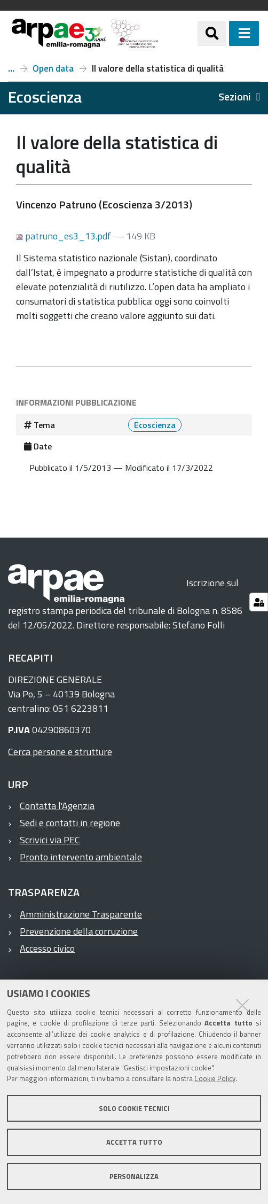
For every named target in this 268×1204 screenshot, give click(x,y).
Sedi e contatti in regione (70, 822)
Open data (53, 68)
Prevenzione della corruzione (79, 931)
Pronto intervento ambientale (81, 857)
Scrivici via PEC (50, 840)
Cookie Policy (214, 1078)
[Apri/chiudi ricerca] (212, 33)
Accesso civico (47, 948)
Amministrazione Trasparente (81, 914)
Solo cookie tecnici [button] (134, 1108)
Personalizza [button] (134, 1176)
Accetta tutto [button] (134, 1142)
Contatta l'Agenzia (57, 805)
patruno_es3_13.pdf (64, 236)
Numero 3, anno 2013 (11, 68)
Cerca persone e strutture (60, 751)
